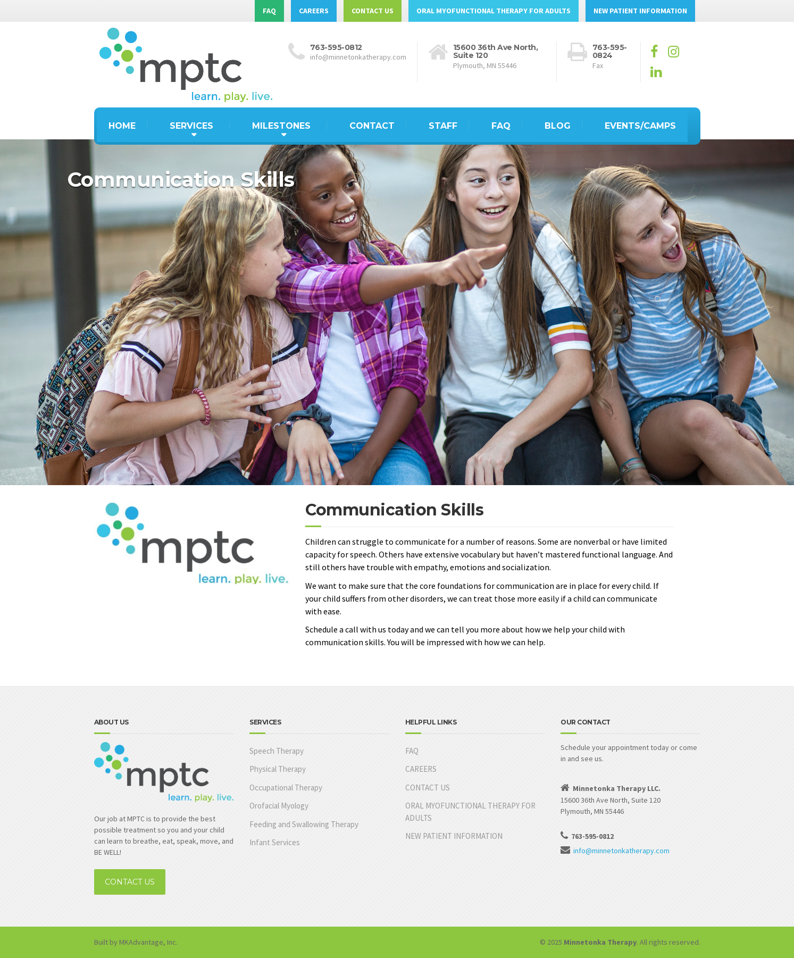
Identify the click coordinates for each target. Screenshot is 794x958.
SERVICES (191, 126)
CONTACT (372, 126)
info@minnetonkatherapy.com (621, 850)
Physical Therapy (277, 769)
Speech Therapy (276, 751)
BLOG (558, 126)
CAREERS (314, 10)
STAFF (443, 126)
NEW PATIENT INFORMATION (640, 10)
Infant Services (274, 842)
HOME (122, 126)
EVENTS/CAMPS (640, 126)
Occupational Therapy (285, 787)
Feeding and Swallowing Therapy (303, 824)
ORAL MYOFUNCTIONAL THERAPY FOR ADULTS (493, 10)
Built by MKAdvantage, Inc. (136, 942)
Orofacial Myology (278, 806)
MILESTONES (281, 126)
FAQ (269, 10)
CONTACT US (373, 10)
